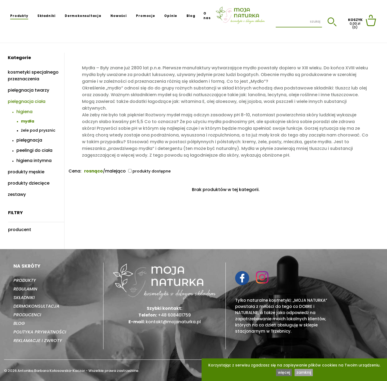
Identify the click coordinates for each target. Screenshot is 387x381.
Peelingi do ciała (34, 150)
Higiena (24, 112)
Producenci (27, 315)
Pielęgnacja (29, 140)
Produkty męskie (26, 172)
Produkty (19, 16)
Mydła (27, 121)
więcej (284, 372)
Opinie (170, 16)
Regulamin (25, 289)
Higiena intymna (34, 160)
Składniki (46, 16)
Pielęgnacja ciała (26, 101)
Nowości (118, 16)
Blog (191, 16)
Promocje (145, 16)
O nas (206, 15)
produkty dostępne (149, 171)
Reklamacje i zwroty (37, 340)
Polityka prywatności (39, 332)
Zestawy (17, 194)
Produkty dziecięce (28, 183)
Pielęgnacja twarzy (28, 90)
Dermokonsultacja (83, 16)
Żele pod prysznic (38, 130)
